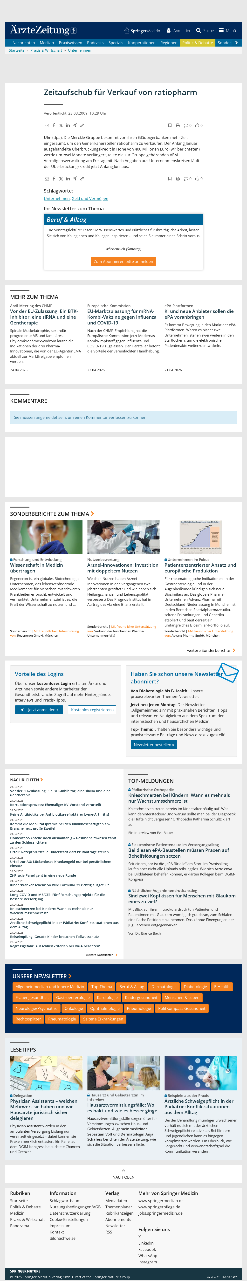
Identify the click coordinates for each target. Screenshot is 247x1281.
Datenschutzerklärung (70, 1214)
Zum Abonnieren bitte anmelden (123, 262)
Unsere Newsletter (40, 976)
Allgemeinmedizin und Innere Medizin (50, 987)
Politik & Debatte (197, 43)
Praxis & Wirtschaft (27, 1220)
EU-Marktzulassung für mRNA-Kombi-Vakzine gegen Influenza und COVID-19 (122, 318)
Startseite (19, 1201)
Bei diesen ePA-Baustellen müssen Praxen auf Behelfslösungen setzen (178, 854)
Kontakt (57, 1232)
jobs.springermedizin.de (160, 1214)
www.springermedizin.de (161, 1201)
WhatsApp (147, 1256)
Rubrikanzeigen (119, 1214)
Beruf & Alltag (131, 987)
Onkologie (74, 1009)
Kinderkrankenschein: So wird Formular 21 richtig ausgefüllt (59, 886)
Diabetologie (195, 987)
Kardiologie (107, 998)
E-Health (222, 987)
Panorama (19, 1226)
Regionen (169, 43)
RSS (108, 1232)
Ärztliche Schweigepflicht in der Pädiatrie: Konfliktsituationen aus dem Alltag (64, 925)
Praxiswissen (70, 43)
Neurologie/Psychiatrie (36, 1009)
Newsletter (115, 1226)
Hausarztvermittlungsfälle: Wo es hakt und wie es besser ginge (122, 1109)
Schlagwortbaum (65, 1201)
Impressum (60, 1226)
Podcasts (95, 43)
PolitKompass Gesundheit (182, 1009)
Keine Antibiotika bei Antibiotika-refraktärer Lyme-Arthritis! (59, 815)
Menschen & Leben (182, 998)
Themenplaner (118, 1207)
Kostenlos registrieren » (93, 710)
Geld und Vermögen (90, 199)
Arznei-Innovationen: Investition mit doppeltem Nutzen (122, 569)
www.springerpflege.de (159, 1207)
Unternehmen (57, 199)
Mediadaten (116, 1201)
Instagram (147, 1262)
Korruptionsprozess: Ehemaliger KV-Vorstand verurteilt (55, 805)
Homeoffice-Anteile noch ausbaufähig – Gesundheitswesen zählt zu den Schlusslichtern (63, 840)
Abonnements (118, 1220)
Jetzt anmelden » (39, 710)
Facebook (147, 1250)
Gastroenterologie (73, 998)
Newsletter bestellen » (154, 745)
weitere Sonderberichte (212, 651)
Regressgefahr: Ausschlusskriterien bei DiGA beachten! (55, 947)
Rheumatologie (62, 1020)
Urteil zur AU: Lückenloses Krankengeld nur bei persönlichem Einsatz (60, 864)
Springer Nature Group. (112, 1277)
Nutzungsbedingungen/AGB (75, 1207)
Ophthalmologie (105, 1009)
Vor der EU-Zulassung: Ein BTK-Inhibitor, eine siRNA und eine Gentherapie (44, 318)
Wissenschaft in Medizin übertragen (36, 569)
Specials (116, 43)
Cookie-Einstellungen (69, 1220)
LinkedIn (146, 1244)
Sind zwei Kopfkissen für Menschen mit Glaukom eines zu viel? (182, 900)
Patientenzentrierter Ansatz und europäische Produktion (200, 569)
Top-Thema (101, 987)
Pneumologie (139, 1009)
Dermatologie (164, 987)
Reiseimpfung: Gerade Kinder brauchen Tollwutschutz (54, 937)
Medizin (47, 43)
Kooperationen (142, 43)
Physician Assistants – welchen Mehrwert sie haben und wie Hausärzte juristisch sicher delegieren (43, 1110)
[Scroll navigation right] (236, 44)
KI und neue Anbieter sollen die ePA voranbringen (199, 315)
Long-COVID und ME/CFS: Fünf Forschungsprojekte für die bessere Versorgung (57, 897)
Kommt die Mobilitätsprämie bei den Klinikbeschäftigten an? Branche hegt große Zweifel (60, 827)
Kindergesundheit (141, 998)
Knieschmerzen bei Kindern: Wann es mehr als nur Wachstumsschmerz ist (51, 911)
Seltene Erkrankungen (103, 1020)
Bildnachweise (62, 1239)
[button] (226, 31)
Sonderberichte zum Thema (49, 514)
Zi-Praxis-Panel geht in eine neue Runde (43, 876)
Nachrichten (24, 43)
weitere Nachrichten (102, 956)
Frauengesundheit (32, 998)
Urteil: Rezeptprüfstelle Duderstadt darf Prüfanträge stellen (59, 852)
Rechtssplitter (28, 1020)
